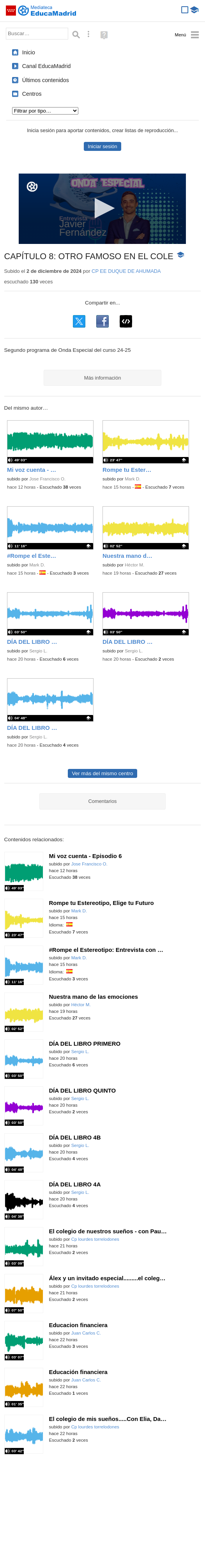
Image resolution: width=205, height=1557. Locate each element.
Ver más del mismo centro (102, 773)
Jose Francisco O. (47, 479)
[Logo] (32, 186)
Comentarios (102, 801)
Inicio (28, 52)
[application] (102, 209)
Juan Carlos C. (86, 1333)
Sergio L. (38, 651)
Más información (102, 378)
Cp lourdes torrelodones (95, 1239)
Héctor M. (134, 565)
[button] (102, 208)
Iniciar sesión (102, 146)
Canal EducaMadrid (46, 66)
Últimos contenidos (45, 80)
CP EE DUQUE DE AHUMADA (126, 271)
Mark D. (132, 479)
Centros (32, 94)
